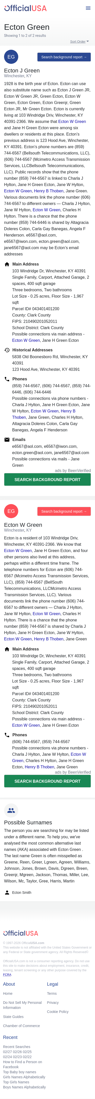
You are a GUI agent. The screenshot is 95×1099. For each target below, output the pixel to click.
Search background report (47, 480)
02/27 (7, 1052)
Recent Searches (16, 1047)
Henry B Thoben (48, 191)
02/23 (17, 1057)
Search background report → (64, 57)
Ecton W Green (72, 121)
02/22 (27, 1057)
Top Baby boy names (19, 1072)
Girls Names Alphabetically (24, 1077)
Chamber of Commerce (21, 1026)
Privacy (53, 1003)
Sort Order (78, 41)
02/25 (27, 1052)
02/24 (7, 1057)
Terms (52, 993)
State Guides (13, 1017)
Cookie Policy (58, 1012)
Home (7, 993)
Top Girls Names (16, 1082)
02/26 (17, 1052)
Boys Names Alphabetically (24, 1087)
